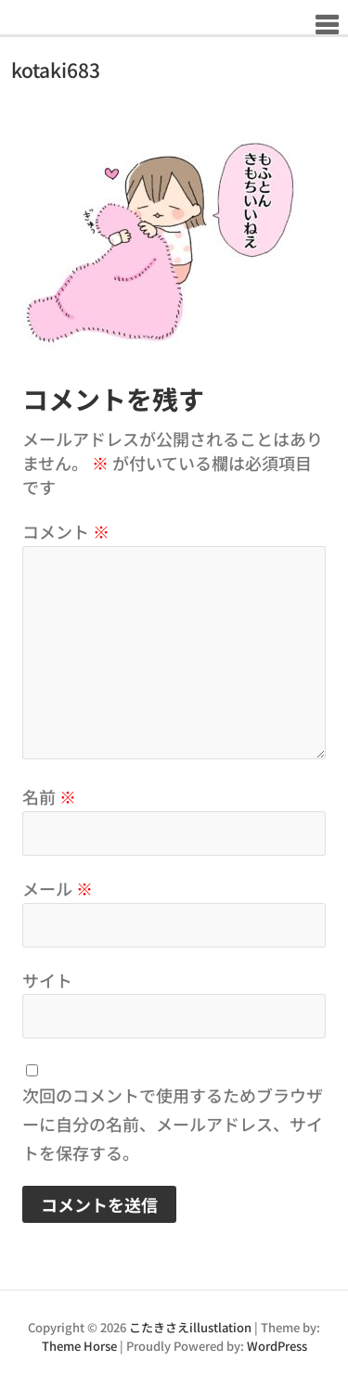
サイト (47, 980)
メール (57, 888)
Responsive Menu (326, 24)
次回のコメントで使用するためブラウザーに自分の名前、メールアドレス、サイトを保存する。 (172, 1123)
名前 (49, 796)
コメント (66, 531)
